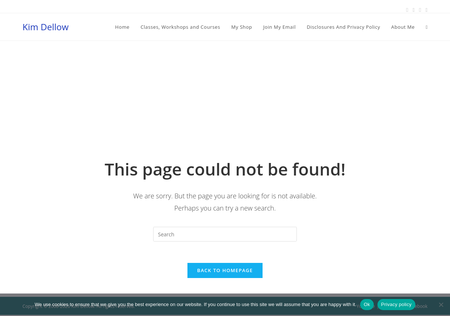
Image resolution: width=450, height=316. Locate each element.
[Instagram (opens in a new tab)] (420, 10)
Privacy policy (396, 304)
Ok (367, 304)
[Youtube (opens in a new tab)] (425, 10)
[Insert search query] (225, 234)
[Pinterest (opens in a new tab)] (413, 10)
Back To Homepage (225, 271)
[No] (440, 304)
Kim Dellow (45, 27)
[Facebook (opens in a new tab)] (407, 10)
